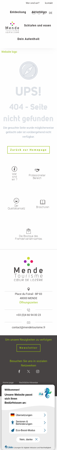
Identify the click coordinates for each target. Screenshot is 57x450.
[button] (44, 13)
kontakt (49, 3)
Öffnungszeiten (28, 302)
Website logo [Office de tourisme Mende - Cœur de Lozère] (9, 51)
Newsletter (28, 347)
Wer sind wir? (32, 3)
